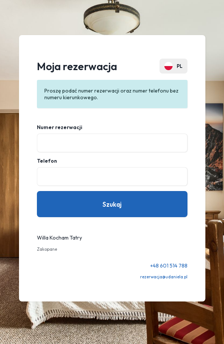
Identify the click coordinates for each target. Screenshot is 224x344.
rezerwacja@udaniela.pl (163, 276)
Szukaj (112, 204)
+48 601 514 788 (168, 265)
